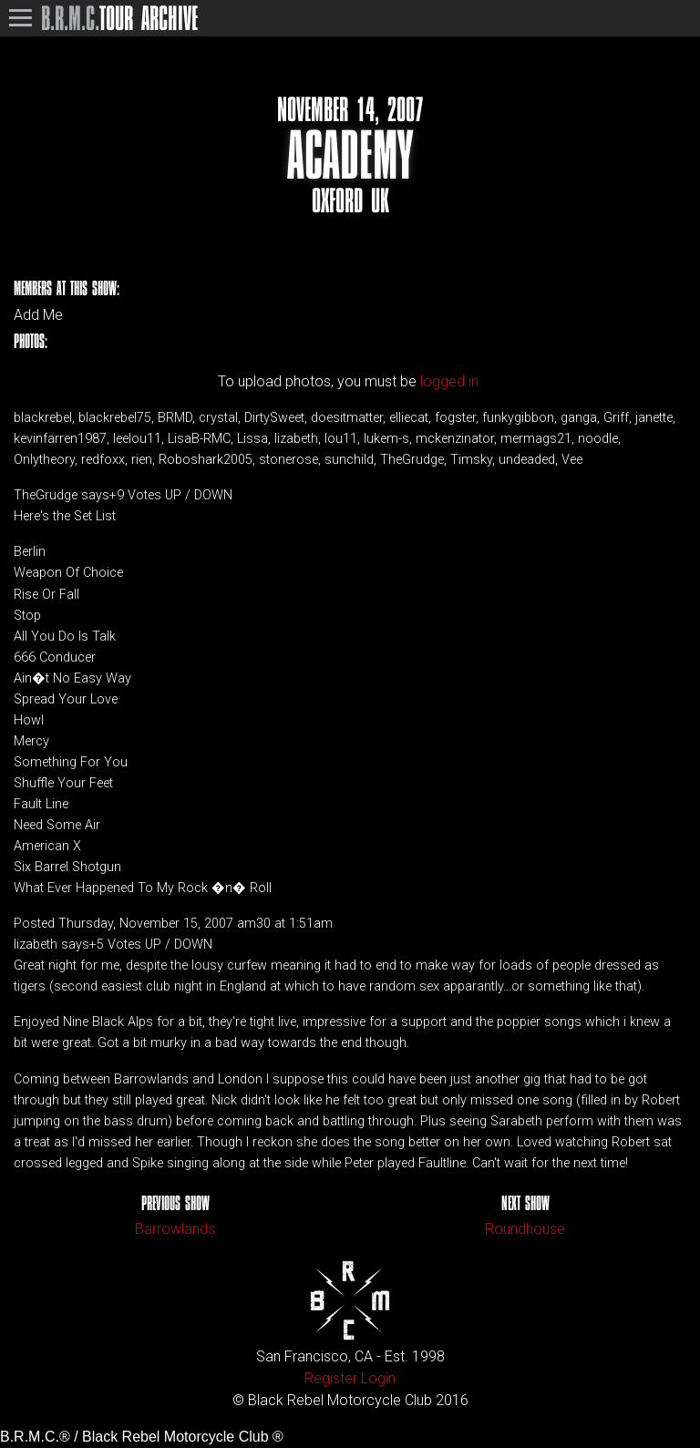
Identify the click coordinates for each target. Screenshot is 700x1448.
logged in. (451, 381)
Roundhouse (525, 1228)
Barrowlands (175, 1228)
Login (378, 1378)
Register (330, 1378)
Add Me (38, 315)
